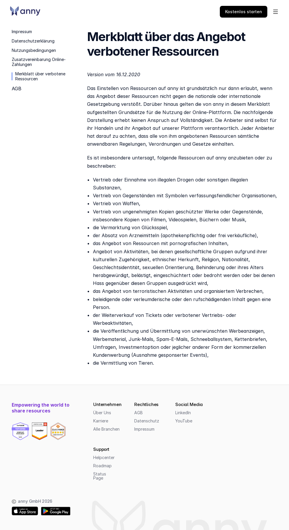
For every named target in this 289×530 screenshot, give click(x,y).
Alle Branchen (106, 429)
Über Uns (102, 412)
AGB (138, 412)
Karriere (100, 420)
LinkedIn (183, 412)
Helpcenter (104, 457)
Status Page (100, 475)
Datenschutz (146, 420)
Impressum (144, 429)
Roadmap (102, 465)
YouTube (183, 420)
